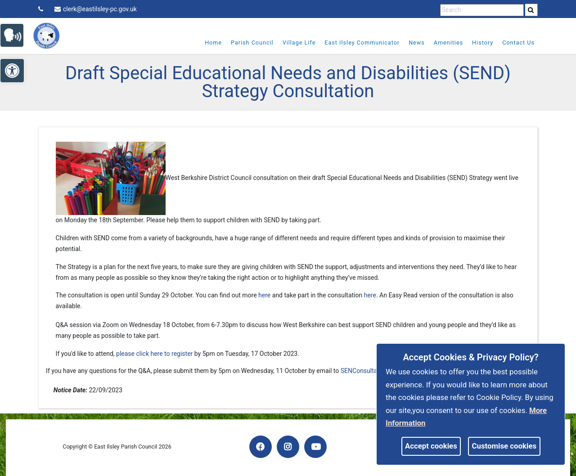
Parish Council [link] (248, 42)
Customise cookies (504, 445)
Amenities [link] (444, 42)
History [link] (479, 42)
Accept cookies (431, 445)
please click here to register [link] (154, 353)
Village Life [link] (295, 42)
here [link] (264, 295)
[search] (531, 10)
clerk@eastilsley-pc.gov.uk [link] (95, 9)
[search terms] (482, 10)
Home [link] (209, 42)
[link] (531, 10)
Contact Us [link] (515, 42)
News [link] (413, 42)
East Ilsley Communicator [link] (358, 42)
